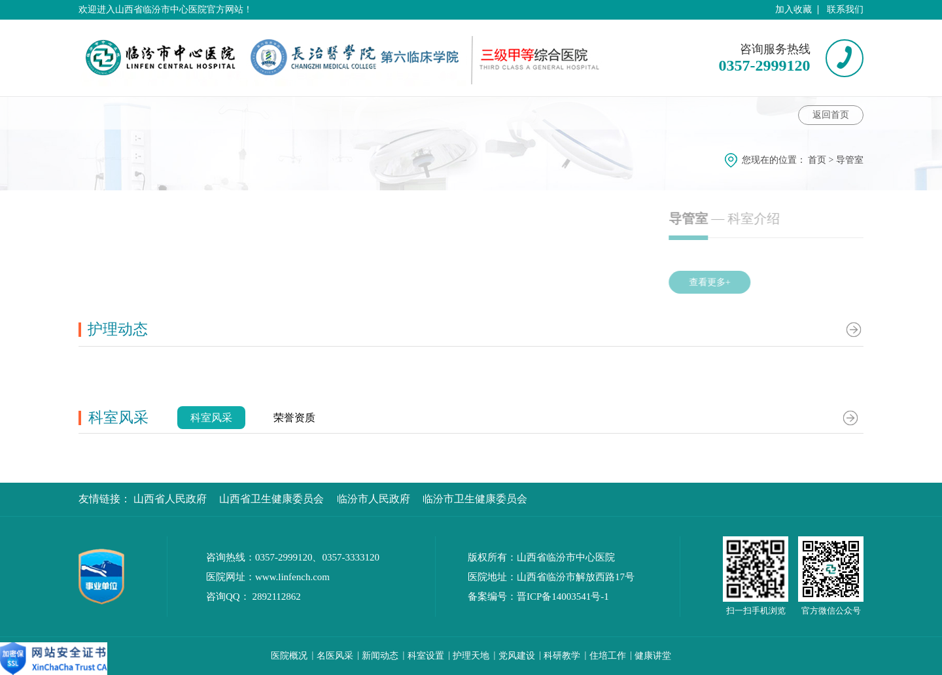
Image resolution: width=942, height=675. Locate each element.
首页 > (822, 160)
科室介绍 (114, 112)
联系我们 (845, 9)
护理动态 (521, 112)
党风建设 (516, 656)
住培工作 (607, 656)
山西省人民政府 (170, 498)
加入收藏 (793, 9)
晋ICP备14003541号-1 (563, 596)
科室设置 (426, 656)
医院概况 (289, 656)
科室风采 (597, 112)
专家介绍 (281, 112)
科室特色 (442, 112)
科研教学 (562, 656)
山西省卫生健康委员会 (271, 498)
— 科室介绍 (807, 218)
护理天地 (471, 656)
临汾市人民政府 (373, 498)
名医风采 (335, 656)
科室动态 (203, 112)
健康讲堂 (360, 112)
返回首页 (830, 115)
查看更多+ (773, 282)
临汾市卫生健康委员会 (475, 498)
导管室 (850, 160)
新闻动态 (380, 656)
